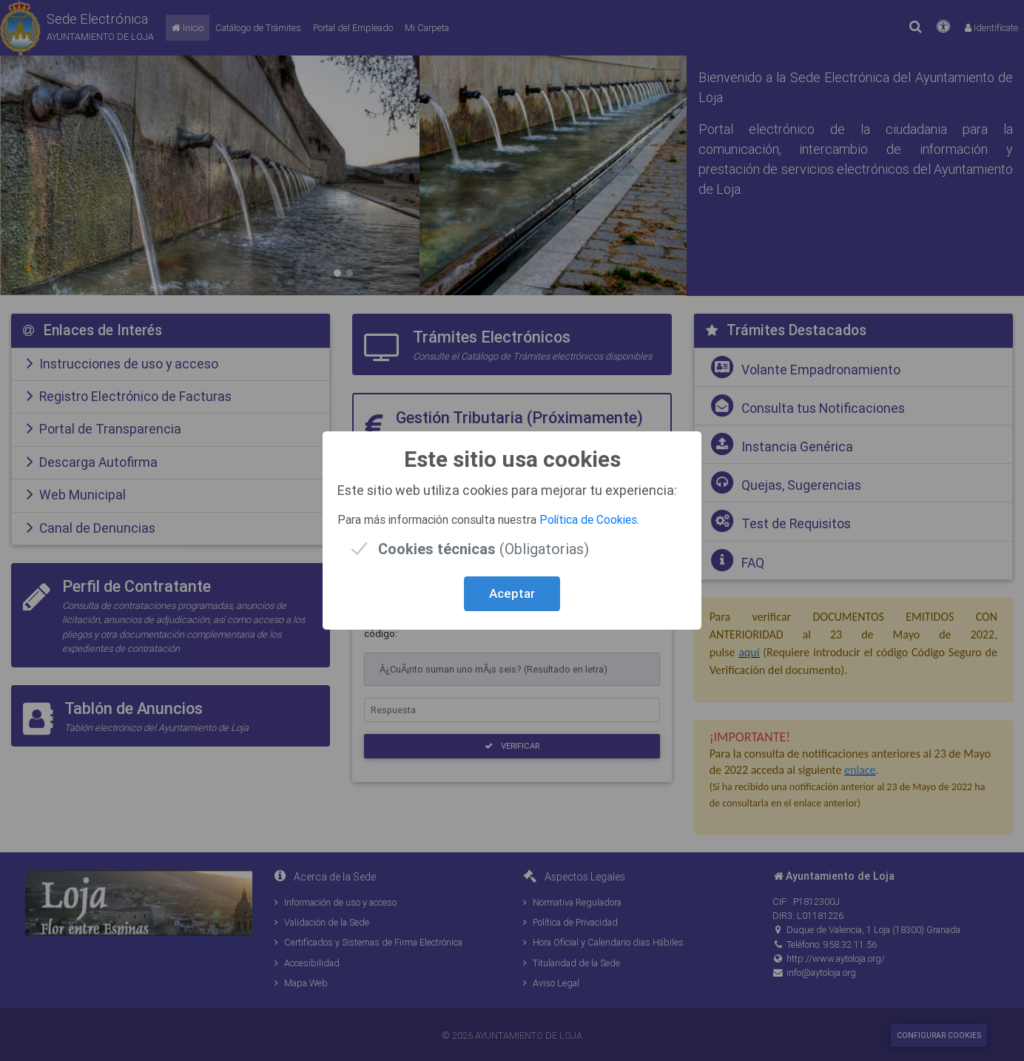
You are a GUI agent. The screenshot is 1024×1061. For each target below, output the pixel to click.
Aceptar (512, 593)
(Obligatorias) (483, 548)
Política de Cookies (588, 519)
